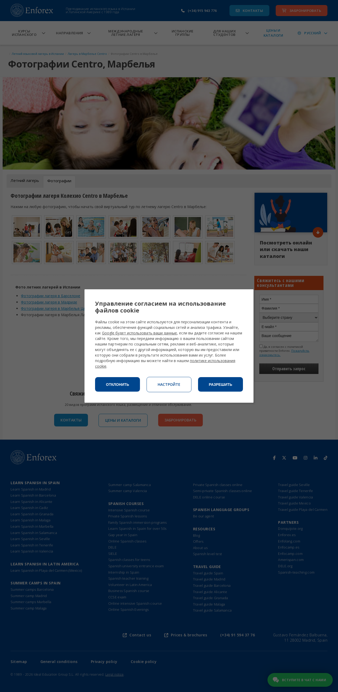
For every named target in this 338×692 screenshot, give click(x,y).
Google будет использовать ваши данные (139, 332)
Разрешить (220, 384)
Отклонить (117, 384)
